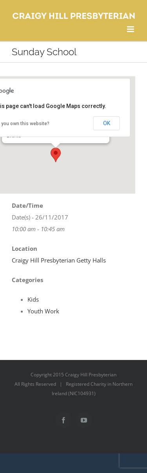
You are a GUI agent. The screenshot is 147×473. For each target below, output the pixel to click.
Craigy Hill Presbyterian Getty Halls (59, 260)
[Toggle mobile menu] (131, 29)
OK (106, 123)
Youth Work (43, 311)
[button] (56, 154)
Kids (33, 299)
